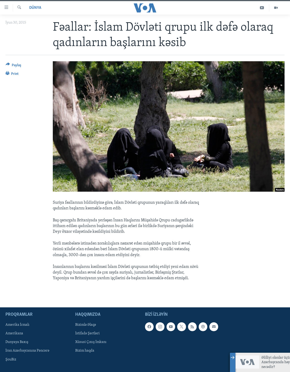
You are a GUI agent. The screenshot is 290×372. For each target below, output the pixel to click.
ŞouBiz (10, 359)
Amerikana (14, 333)
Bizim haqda (84, 351)
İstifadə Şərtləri (87, 333)
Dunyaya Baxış (16, 342)
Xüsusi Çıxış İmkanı (90, 342)
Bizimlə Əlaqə (85, 325)
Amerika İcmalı (17, 325)
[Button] (13, 66)
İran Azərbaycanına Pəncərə (27, 351)
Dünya (35, 8)
